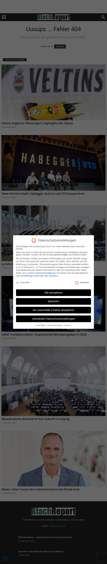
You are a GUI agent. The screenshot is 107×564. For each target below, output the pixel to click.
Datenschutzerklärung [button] (55, 325)
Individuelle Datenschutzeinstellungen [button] (53, 318)
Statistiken (82, 282)
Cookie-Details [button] (40, 325)
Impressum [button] (68, 325)
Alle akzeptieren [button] (53, 292)
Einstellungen (27, 276)
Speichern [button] (53, 301)
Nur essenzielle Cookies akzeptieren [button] (53, 310)
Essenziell (22, 282)
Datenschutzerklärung (45, 273)
